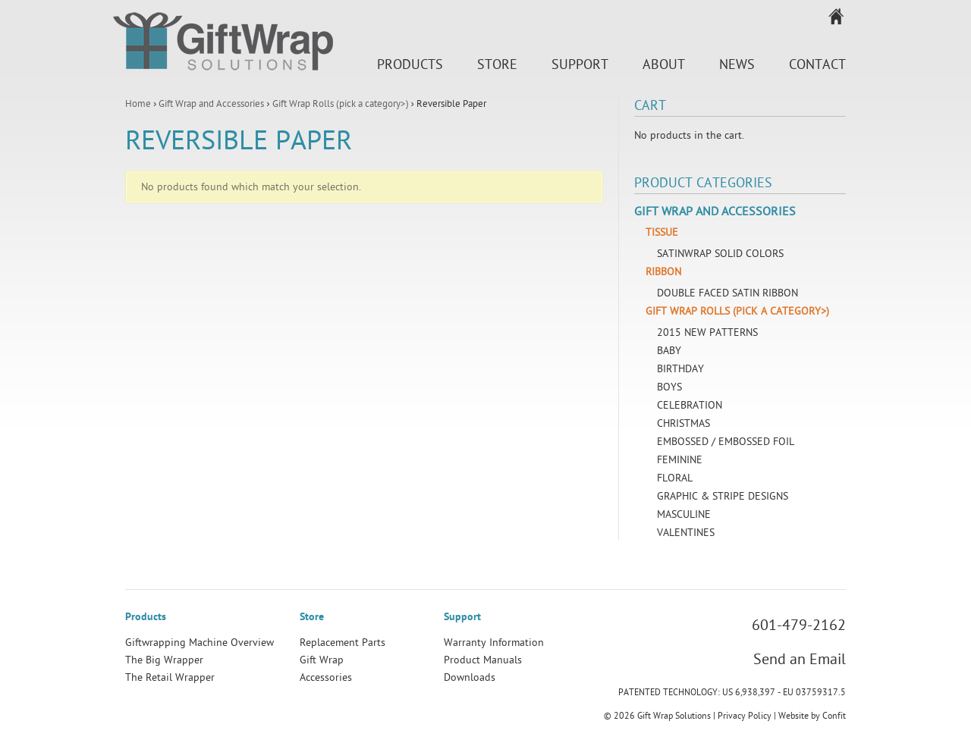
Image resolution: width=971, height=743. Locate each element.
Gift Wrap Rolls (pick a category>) (340, 104)
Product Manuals (483, 660)
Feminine (679, 459)
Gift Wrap (322, 660)
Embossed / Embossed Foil (725, 441)
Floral (675, 478)
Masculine (684, 514)
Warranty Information (494, 642)
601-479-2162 (799, 625)
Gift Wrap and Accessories (211, 104)
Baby (669, 350)
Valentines (686, 532)
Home (138, 104)
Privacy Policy (744, 715)
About (664, 65)
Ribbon (663, 271)
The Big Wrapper (164, 660)
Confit (834, 715)
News (737, 65)
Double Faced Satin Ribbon (727, 293)
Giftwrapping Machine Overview (199, 642)
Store (497, 65)
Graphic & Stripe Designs (722, 496)
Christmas (683, 423)
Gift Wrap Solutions (223, 44)
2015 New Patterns (707, 332)
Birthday (680, 368)
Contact (817, 65)
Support (579, 65)
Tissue (662, 232)
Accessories (326, 677)
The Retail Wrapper (170, 677)
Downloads (469, 677)
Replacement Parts (342, 642)
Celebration (689, 405)
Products (410, 65)
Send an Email (799, 660)
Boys (669, 387)
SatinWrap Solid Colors (720, 253)
